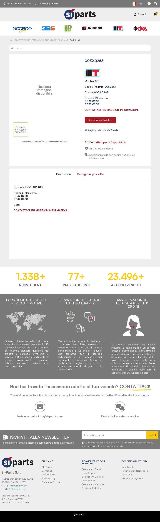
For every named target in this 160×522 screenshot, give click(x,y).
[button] (100, 120)
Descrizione (63, 174)
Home (11, 40)
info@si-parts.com (16, 489)
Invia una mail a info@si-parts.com (40, 416)
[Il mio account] (140, 14)
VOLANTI (65, 40)
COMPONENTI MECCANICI (48, 40)
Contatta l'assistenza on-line (120, 416)
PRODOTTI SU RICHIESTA (25, 40)
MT (97, 81)
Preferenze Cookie (51, 482)
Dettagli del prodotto (90, 174)
